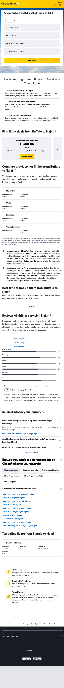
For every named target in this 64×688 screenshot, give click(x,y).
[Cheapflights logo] (9, 4)
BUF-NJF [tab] (32, 307)
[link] (27, 156)
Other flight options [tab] (12, 476)
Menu (60, 4)
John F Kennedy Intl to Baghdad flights (18, 494)
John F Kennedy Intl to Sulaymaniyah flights (20, 526)
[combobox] (10, 20)
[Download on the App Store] (37, 659)
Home (10, 624)
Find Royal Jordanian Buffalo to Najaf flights (22, 433)
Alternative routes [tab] (11, 470)
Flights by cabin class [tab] (50, 470)
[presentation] (55, 131)
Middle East (18, 624)
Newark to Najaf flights (12, 515)
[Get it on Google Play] (26, 659)
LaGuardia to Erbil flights (13, 519)
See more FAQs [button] (32, 452)
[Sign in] (55, 5)
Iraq (26, 624)
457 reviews (19, 346)
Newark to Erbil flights (12, 505)
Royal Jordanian (20, 339)
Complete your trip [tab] (30, 470)
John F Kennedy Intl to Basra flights (17, 522)
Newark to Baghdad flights (14, 498)
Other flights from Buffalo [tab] (34, 476)
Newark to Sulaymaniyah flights (16, 512)
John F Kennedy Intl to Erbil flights (16, 501)
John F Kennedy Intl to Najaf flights (17, 508)
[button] (32, 27)
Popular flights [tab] (10, 482)
